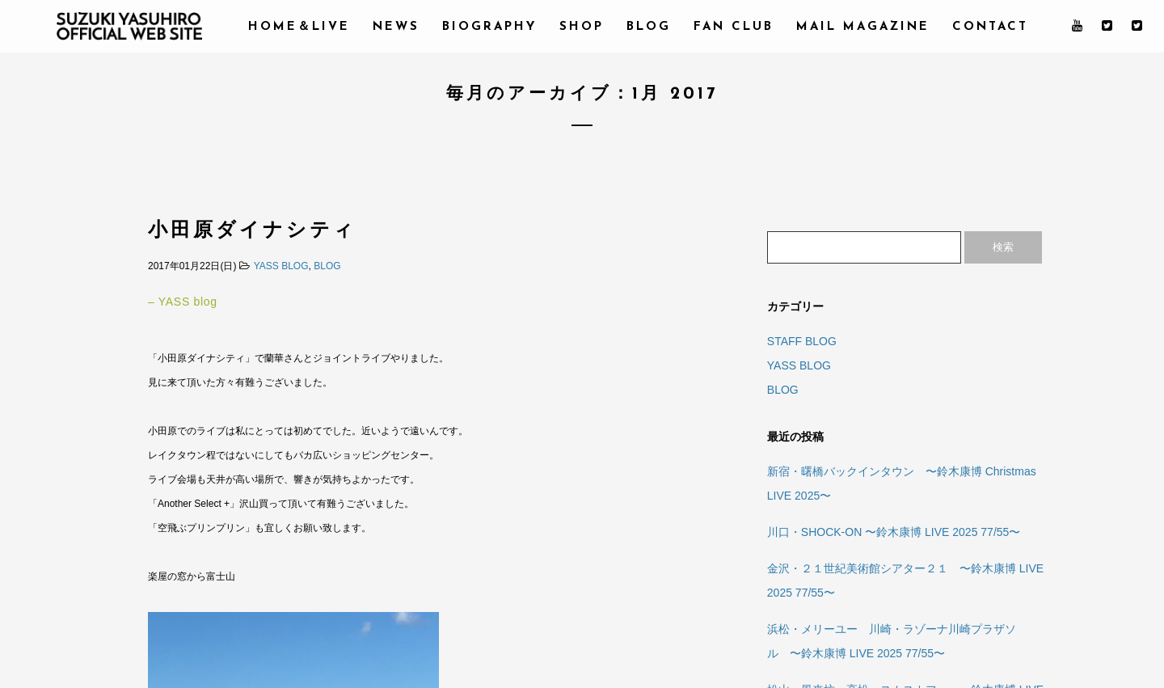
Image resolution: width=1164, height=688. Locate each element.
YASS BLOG (281, 266)
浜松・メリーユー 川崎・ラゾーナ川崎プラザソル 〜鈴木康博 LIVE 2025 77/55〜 (891, 641)
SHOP (581, 27)
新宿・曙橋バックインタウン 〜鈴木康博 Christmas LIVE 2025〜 (901, 483)
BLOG (648, 27)
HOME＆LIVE (299, 27)
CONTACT (990, 27)
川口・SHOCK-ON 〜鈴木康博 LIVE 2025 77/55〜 (894, 531)
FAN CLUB (734, 27)
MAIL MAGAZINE (863, 27)
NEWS (396, 27)
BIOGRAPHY (489, 27)
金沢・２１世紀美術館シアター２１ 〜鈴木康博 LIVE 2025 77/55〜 (905, 580)
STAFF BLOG (802, 341)
